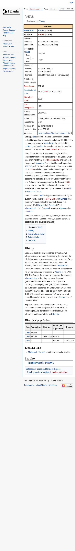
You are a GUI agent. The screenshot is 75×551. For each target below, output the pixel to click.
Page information (9, 69)
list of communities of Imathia (41, 363)
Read (43, 15)
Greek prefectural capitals (38, 372)
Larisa (30, 211)
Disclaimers (52, 385)
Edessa (51, 205)
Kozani (40, 205)
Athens (62, 208)
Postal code (29, 86)
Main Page (7, 27)
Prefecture (28, 30)
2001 (27, 52)
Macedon (40, 163)
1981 (28, 333)
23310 (46, 91)
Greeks (62, 297)
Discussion (34, 9)
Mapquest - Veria (35, 352)
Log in (71, 3)
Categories (30, 369)
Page (26, 9)
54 (26, 169)
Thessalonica (31, 278)
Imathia (41, 30)
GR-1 (48, 199)
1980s (41, 195)
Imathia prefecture (60, 372)
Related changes (9, 58)
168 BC (28, 166)
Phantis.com (7, 44)
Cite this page (8, 71)
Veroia (41, 21)
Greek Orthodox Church (55, 149)
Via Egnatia (62, 199)
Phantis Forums (9, 47)
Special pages (8, 60)
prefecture (29, 146)
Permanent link (8, 66)
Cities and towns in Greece (48, 369)
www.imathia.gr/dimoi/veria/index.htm (54, 133)
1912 (38, 191)
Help (4, 36)
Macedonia (49, 143)
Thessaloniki (30, 208)
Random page (8, 33)
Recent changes (9, 30)
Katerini (46, 208)
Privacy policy (29, 385)
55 (31, 169)
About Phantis (41, 385)
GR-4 (54, 199)
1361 (67, 182)
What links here (8, 55)
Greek (33, 137)
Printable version (9, 63)
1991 (28, 336)
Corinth (55, 314)
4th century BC (52, 160)
